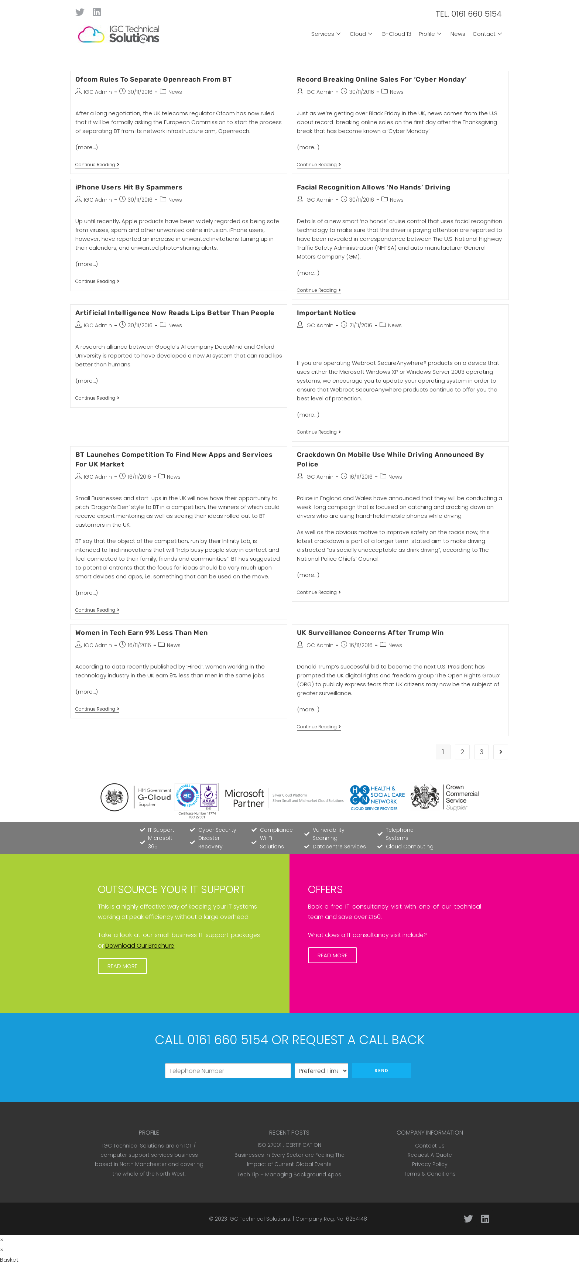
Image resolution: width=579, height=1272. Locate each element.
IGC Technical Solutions (259, 1219)
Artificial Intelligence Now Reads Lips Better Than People (175, 313)
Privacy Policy (430, 1164)
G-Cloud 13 (396, 34)
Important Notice (326, 313)
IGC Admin (98, 92)
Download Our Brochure (139, 945)
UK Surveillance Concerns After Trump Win (370, 633)
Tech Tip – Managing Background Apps (289, 1174)
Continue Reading (97, 165)
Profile (431, 34)
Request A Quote (430, 1155)
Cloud (362, 34)
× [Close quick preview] (1, 1240)
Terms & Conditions (430, 1173)
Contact (488, 34)
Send (381, 1070)
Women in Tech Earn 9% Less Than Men (141, 633)
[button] (122, 966)
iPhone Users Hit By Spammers (129, 187)
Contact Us (430, 1145)
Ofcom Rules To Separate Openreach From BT (153, 79)
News (457, 34)
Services (326, 34)
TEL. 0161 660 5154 (469, 13)
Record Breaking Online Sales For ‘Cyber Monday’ (382, 79)
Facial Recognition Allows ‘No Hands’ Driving (373, 187)
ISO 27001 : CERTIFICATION (289, 1145)
